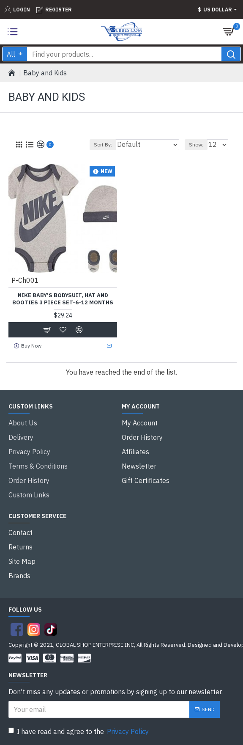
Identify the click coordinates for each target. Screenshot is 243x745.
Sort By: (103, 144)
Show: (196, 144)
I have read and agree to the (79, 731)
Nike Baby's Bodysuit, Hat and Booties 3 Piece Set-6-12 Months (62, 299)
